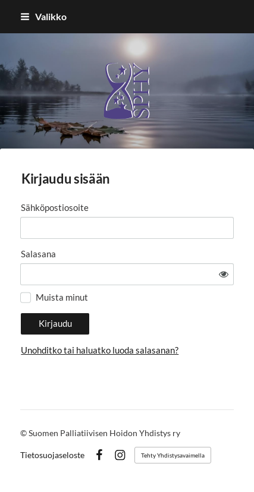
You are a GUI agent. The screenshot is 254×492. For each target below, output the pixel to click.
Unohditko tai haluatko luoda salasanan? (99, 350)
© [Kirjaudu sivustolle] (24, 433)
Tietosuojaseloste (52, 455)
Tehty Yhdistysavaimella (173, 455)
